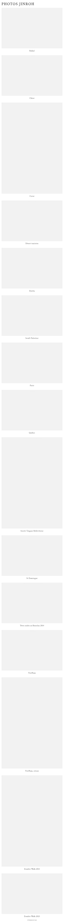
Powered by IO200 (32, 920)
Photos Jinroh (18, 3)
